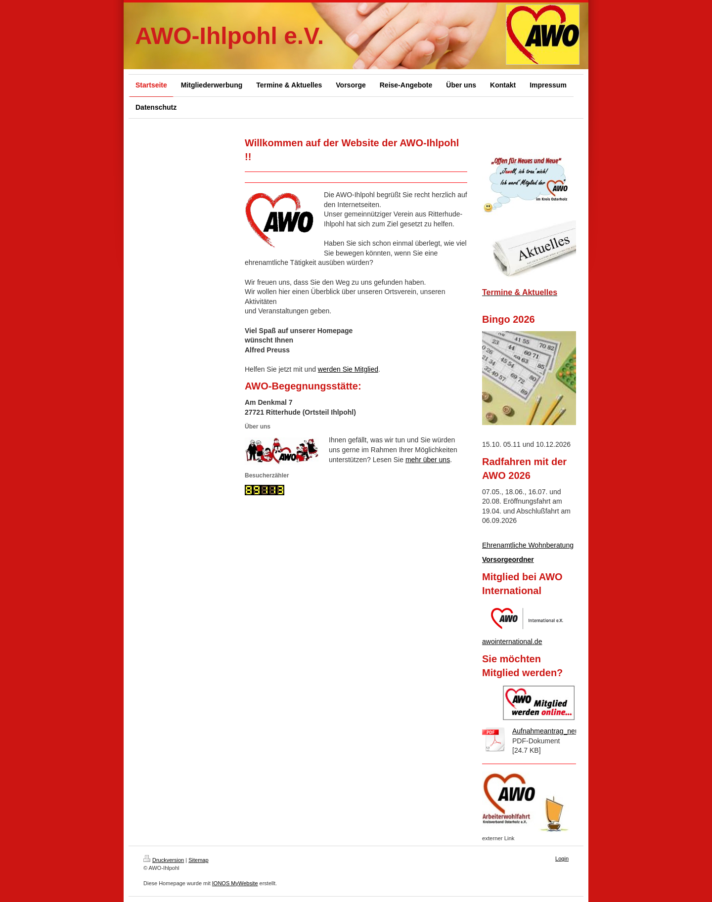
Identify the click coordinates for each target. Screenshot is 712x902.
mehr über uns (427, 460)
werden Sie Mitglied (348, 369)
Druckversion (163, 860)
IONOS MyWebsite (235, 883)
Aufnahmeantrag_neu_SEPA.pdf (562, 731)
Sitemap (198, 860)
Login (562, 858)
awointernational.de (512, 641)
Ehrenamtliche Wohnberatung (528, 545)
